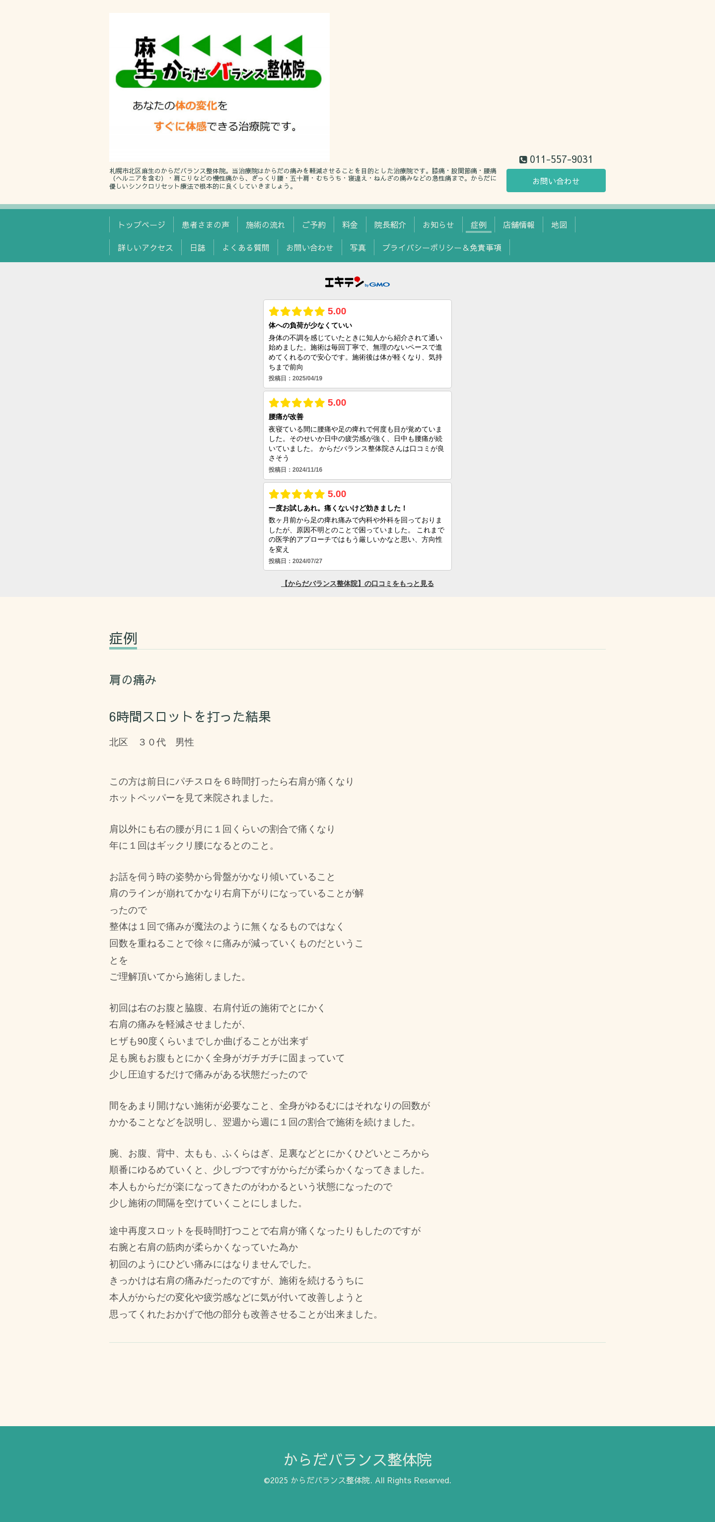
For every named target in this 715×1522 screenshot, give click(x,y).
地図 (559, 224)
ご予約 (314, 224)
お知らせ (438, 224)
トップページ (141, 224)
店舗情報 (519, 224)
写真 (358, 247)
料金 (350, 224)
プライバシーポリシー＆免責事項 (441, 247)
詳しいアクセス (145, 247)
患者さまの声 (205, 224)
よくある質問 (246, 247)
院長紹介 (390, 224)
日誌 (198, 247)
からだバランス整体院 (357, 1459)
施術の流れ (266, 224)
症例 (479, 224)
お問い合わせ (556, 180)
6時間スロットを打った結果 (190, 716)
